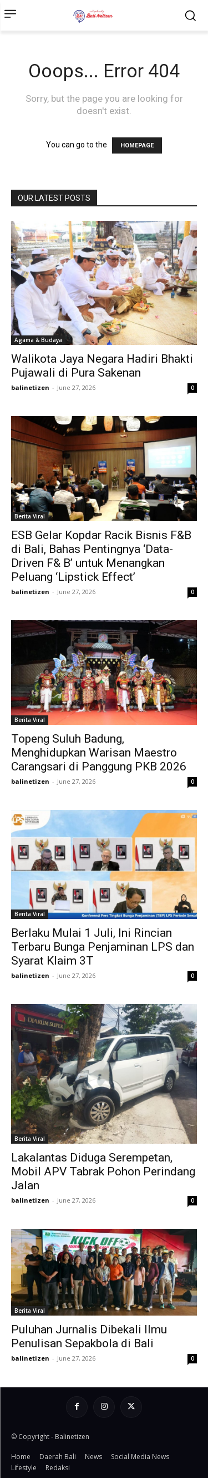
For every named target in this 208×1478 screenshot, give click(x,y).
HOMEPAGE (137, 145)
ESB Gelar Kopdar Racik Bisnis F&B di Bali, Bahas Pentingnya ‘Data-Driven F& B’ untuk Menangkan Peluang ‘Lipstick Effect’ (101, 556)
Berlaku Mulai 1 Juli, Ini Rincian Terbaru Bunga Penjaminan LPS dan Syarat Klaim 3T (102, 946)
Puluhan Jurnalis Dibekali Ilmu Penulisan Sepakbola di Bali (89, 1336)
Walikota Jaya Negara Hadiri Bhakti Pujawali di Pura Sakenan (102, 365)
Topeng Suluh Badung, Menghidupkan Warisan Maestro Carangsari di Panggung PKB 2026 (98, 752)
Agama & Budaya (38, 340)
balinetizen (30, 387)
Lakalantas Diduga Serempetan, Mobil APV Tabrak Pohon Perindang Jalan (103, 1171)
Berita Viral (29, 516)
